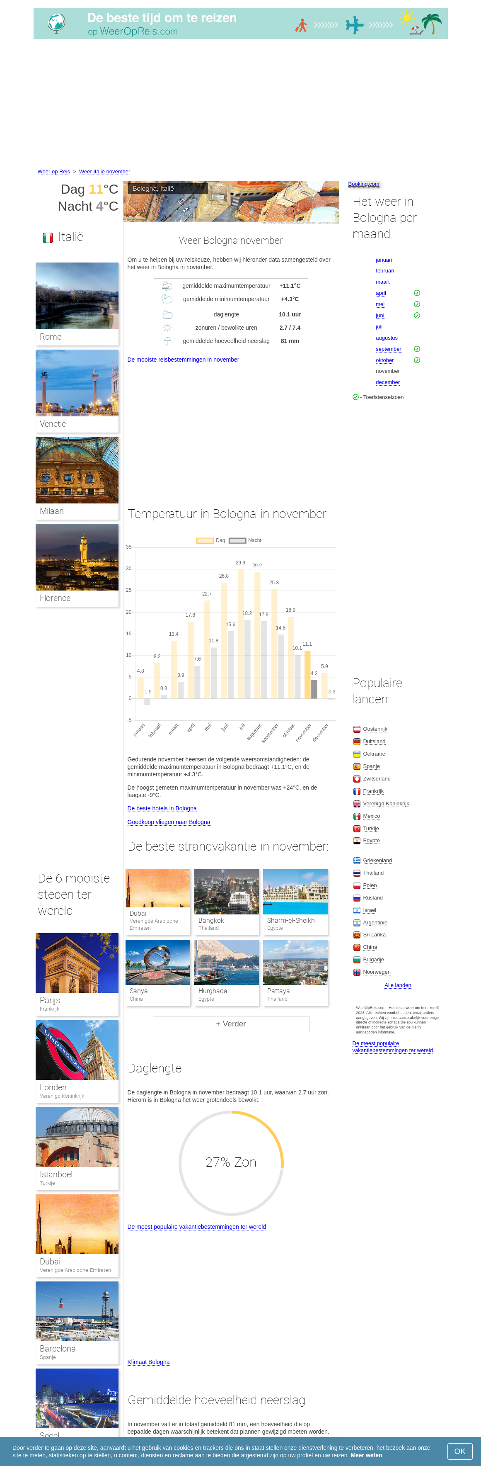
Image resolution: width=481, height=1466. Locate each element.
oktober (385, 360)
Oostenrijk (375, 729)
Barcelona (58, 1349)
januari (384, 260)
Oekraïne (374, 754)
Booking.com (363, 184)
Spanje (48, 1357)
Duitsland (374, 741)
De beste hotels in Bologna (162, 808)
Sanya (139, 991)
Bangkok (211, 920)
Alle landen (397, 985)
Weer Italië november (104, 171)
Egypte (371, 840)
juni (380, 315)
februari (385, 270)
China (370, 947)
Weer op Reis (54, 171)
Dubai (138, 913)
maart (382, 282)
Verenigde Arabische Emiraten (75, 1270)
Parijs (50, 1000)
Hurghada (212, 991)
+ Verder (231, 1023)
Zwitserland (376, 779)
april (381, 293)
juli (379, 326)
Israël (369, 910)
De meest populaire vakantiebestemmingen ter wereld (197, 1226)
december (388, 382)
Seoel (49, 1436)
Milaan (52, 511)
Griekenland (377, 860)
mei (380, 304)
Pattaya (278, 991)
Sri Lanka (374, 934)
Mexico (371, 816)
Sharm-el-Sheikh (291, 920)
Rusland (373, 898)
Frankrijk (49, 1009)
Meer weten (366, 1455)
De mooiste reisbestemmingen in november (183, 359)
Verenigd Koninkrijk (62, 1096)
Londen (53, 1087)
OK (460, 1451)
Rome (50, 337)
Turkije (47, 1183)
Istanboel (56, 1174)
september (388, 349)
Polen (370, 885)
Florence (55, 598)
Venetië (53, 424)
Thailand (373, 873)
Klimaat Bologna (149, 1362)
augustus (387, 338)
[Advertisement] (240, 105)
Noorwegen (377, 972)
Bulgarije (373, 959)
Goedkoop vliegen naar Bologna (169, 822)
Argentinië (375, 922)
